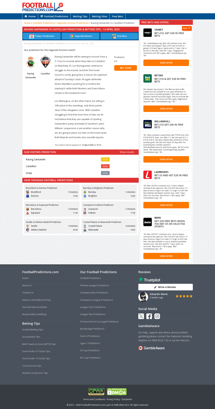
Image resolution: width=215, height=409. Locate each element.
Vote (105, 159)
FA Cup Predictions (90, 350)
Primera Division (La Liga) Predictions (99, 321)
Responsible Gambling (34, 314)
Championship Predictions (94, 292)
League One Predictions (92, 307)
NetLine (184, 340)
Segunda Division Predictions (73, 22)
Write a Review (165, 287)
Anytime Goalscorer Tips (35, 372)
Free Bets (117, 16)
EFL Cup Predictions (90, 357)
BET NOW (125, 68)
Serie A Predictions (90, 336)
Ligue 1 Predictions (90, 343)
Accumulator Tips (31, 336)
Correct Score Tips (31, 365)
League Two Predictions (92, 314)
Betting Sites (99, 16)
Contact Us (28, 292)
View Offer (166, 62)
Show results (127, 152)
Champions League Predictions (96, 299)
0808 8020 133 (160, 340)
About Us (27, 285)
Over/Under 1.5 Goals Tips (36, 358)
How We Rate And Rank (34, 307)
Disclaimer (127, 399)
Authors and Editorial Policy (36, 299)
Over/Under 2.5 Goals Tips (36, 351)
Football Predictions (54, 16)
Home (30, 16)
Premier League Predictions (94, 285)
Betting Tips (80, 16)
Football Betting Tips (32, 329)
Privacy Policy (113, 399)
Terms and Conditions (94, 399)
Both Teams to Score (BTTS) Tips (39, 344)
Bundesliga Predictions (92, 328)
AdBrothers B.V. (121, 404)
